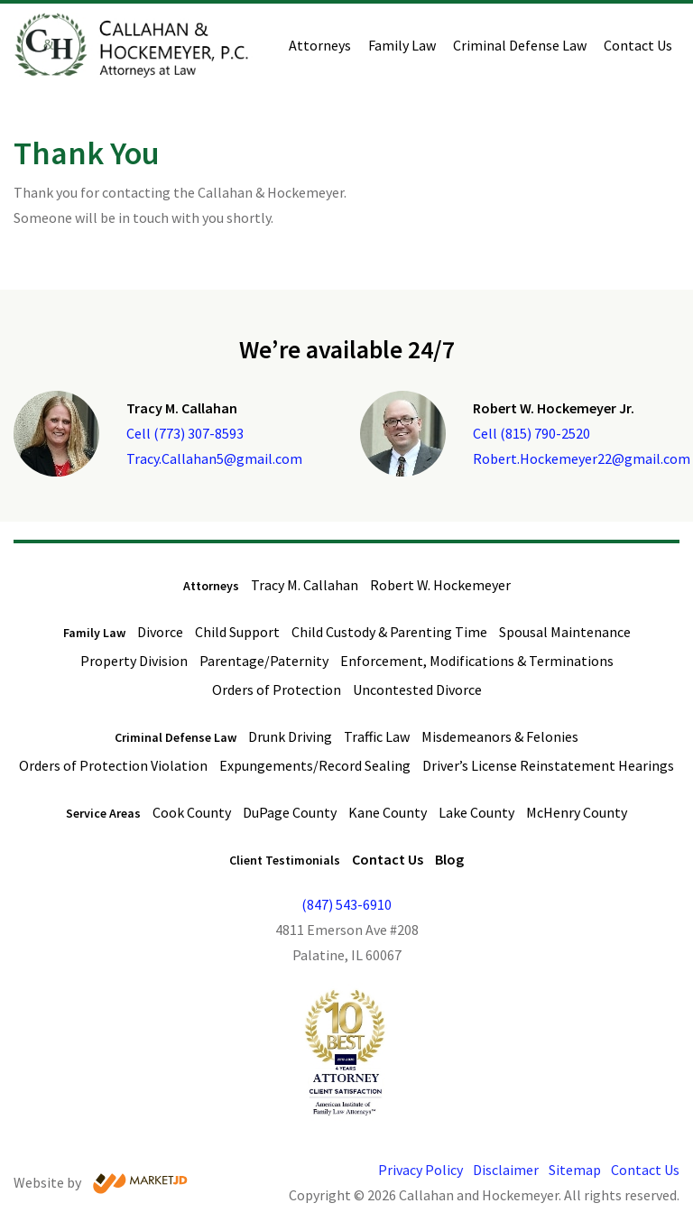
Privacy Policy (420, 1170)
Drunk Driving (290, 736)
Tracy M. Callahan (304, 585)
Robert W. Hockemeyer (440, 585)
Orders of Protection (276, 689)
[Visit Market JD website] (140, 1183)
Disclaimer (506, 1170)
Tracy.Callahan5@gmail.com (214, 458)
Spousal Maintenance (565, 632)
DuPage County (290, 812)
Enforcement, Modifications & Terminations (477, 661)
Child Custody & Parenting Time (389, 632)
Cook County (191, 812)
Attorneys (320, 45)
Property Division (134, 661)
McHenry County (576, 812)
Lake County (476, 812)
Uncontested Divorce (417, 689)
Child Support (237, 632)
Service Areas (103, 813)
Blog (449, 859)
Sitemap (575, 1170)
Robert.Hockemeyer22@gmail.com (581, 458)
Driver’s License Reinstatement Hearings (548, 765)
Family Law (402, 45)
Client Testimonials (284, 860)
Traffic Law (377, 736)
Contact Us (638, 45)
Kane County (387, 812)
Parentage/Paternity (263, 661)
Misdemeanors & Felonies (499, 736)
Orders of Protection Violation (113, 765)
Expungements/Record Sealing (315, 765)
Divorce (160, 632)
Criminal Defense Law (520, 45)
